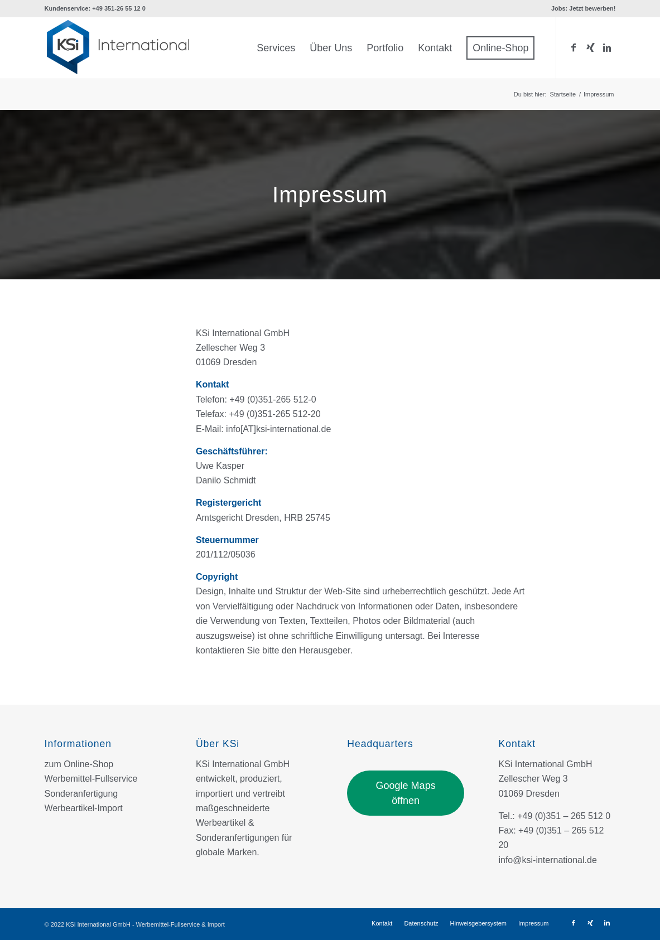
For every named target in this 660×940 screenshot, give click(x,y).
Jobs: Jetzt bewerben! (583, 8)
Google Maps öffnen (406, 793)
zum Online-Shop (79, 764)
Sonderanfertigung (81, 793)
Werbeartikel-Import (84, 808)
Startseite (563, 94)
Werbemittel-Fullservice (91, 778)
